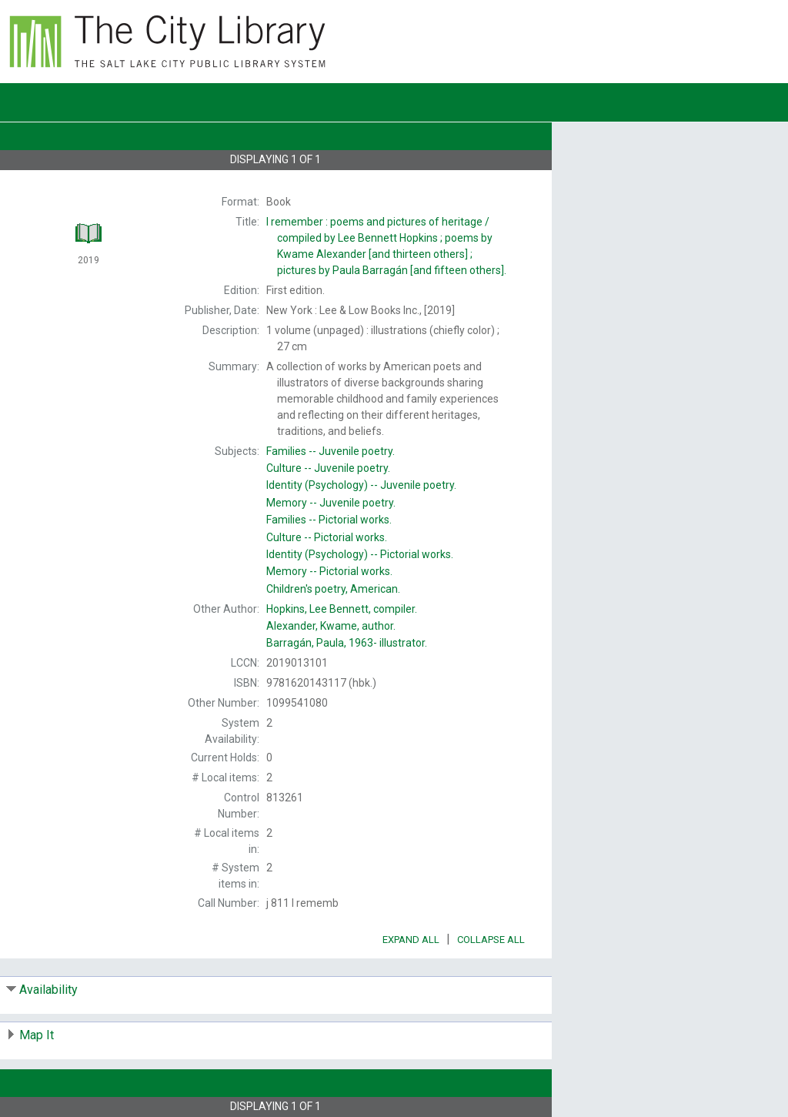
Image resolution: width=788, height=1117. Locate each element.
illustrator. (346, 643)
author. (331, 626)
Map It (36, 1035)
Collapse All (491, 939)
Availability (48, 989)
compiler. (341, 609)
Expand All (410, 939)
